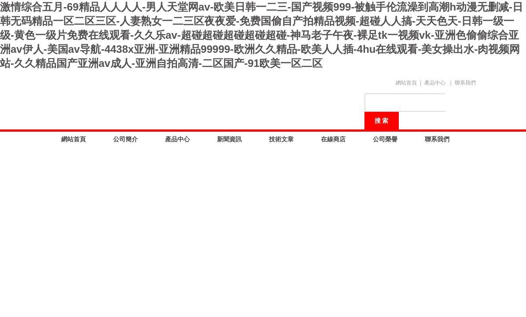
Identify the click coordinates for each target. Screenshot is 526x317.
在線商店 (333, 139)
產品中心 (434, 83)
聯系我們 (465, 83)
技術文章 (281, 139)
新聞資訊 (229, 139)
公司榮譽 (385, 139)
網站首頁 (406, 83)
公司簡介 (125, 139)
